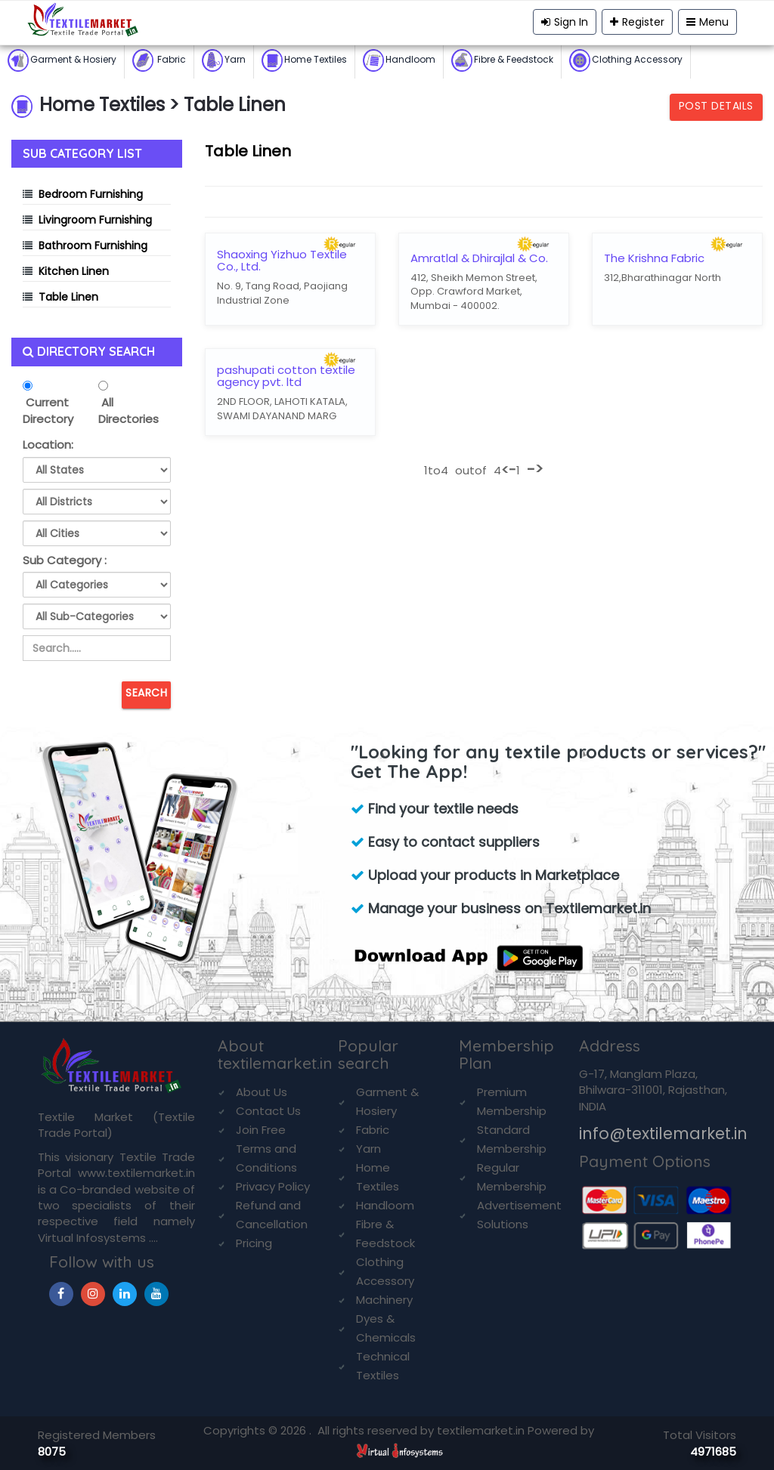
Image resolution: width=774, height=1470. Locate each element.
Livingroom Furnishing (95, 219)
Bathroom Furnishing (93, 245)
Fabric (159, 60)
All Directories (128, 410)
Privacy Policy (273, 1186)
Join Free (261, 1130)
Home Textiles (304, 60)
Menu (707, 21)
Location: (48, 444)
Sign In (564, 21)
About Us (261, 1092)
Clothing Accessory (626, 60)
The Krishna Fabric (654, 258)
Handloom (399, 60)
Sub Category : (65, 560)
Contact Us (268, 1111)
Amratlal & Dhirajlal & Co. (479, 258)
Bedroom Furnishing (91, 194)
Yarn (224, 60)
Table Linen (68, 296)
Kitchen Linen (74, 271)
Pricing (254, 1243)
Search (146, 692)
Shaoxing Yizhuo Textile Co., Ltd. (282, 261)
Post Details (716, 105)
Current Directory (48, 410)
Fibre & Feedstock (502, 60)
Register (637, 21)
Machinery (384, 1300)
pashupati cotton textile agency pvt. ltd (286, 376)
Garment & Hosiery (62, 60)
